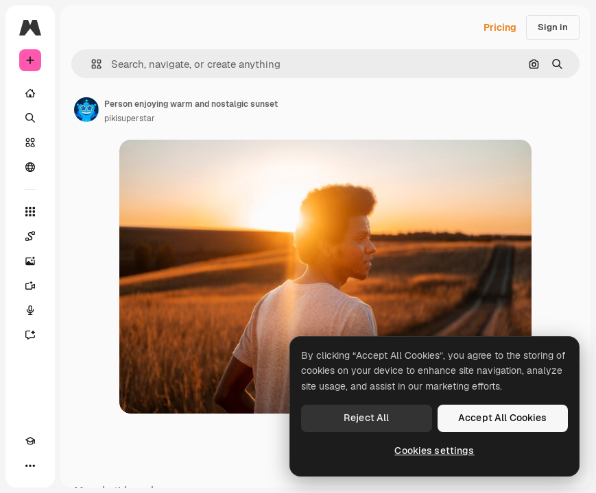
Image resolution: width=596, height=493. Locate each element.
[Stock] (30, 142)
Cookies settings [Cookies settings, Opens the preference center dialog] (434, 450)
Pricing (500, 27)
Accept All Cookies (502, 418)
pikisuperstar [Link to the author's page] (129, 118)
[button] (91, 64)
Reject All (366, 418)
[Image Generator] (30, 261)
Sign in (553, 27)
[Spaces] (30, 236)
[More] (30, 466)
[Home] (30, 93)
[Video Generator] (30, 285)
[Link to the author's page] (86, 109)
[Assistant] (30, 335)
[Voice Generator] (30, 310)
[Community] (30, 167)
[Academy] (30, 441)
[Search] (30, 118)
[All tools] (30, 212)
